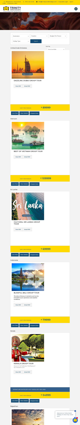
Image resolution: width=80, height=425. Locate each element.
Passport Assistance (47, 368)
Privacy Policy (14, 366)
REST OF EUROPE (15, 399)
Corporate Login (63, 1)
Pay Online (13, 390)
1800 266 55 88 (28, 1)
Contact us (13, 384)
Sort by (48, 46)
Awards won (13, 374)
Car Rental (44, 378)
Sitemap (12, 380)
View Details (24, 89)
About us (12, 364)
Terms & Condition (15, 368)
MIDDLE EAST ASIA (15, 401)
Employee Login (12, 3)
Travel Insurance (45, 372)
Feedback (13, 378)
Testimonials (13, 376)
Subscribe (55, 349)
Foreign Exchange (46, 370)
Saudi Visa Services (46, 374)
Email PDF (53, 58)
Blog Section (14, 388)
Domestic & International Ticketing (51, 366)
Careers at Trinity (15, 382)
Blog (11, 386)
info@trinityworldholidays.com (46, 1)
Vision (12, 370)
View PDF (43, 58)
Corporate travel (14, 372)
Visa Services (45, 376)
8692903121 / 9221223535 (12, 1)
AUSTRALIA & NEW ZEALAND (18, 403)
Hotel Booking (45, 364)
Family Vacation (24, 74)
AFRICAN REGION (15, 405)
